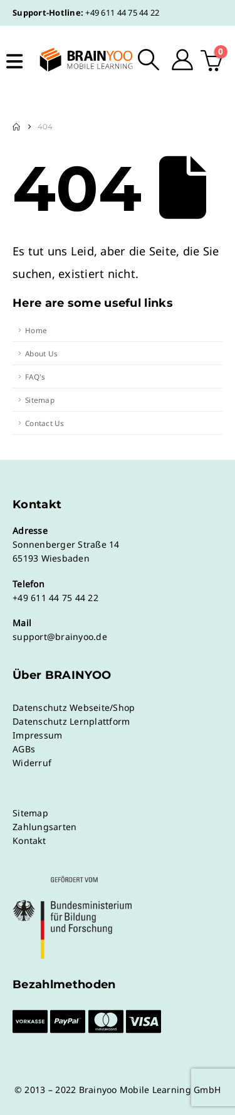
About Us (41, 353)
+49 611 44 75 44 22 (122, 12)
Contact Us (45, 423)
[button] (149, 59)
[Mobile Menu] (14, 61)
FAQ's (35, 376)
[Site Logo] (78, 59)
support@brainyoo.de (60, 637)
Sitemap (40, 400)
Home (36, 330)
